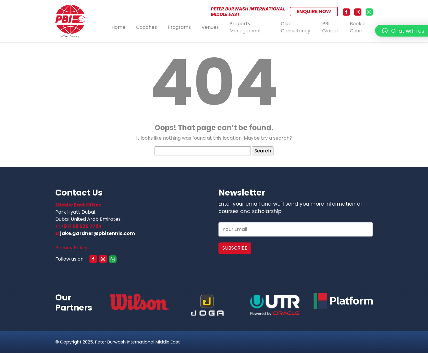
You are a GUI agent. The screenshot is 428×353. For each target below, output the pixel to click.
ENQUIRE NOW (314, 11)
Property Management (245, 27)
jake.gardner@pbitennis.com (97, 233)
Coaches (146, 27)
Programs (179, 27)
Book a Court (358, 27)
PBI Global (330, 27)
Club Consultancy (295, 27)
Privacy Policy (71, 247)
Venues (210, 27)
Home (118, 27)
